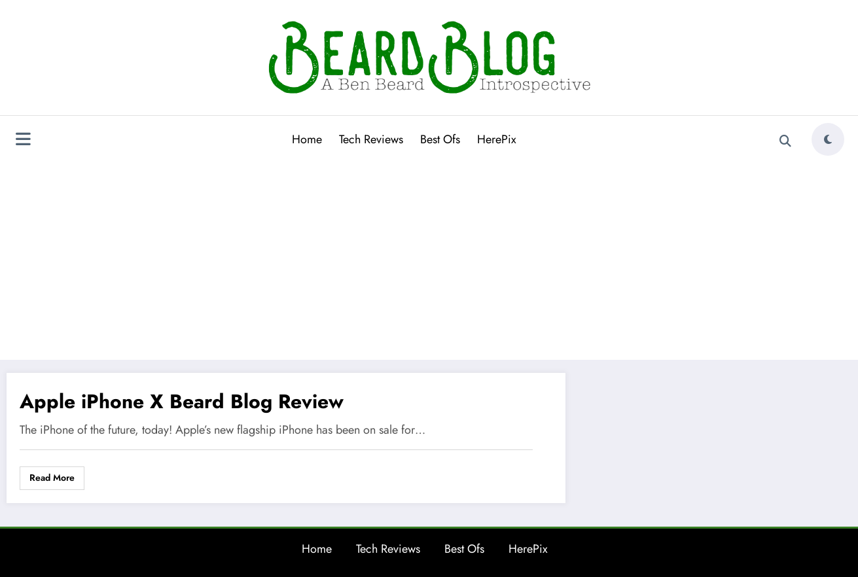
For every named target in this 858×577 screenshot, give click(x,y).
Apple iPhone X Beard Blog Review (182, 401)
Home (307, 139)
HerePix (496, 139)
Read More (52, 477)
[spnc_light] (828, 139)
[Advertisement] (429, 257)
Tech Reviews (371, 139)
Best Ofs (440, 139)
